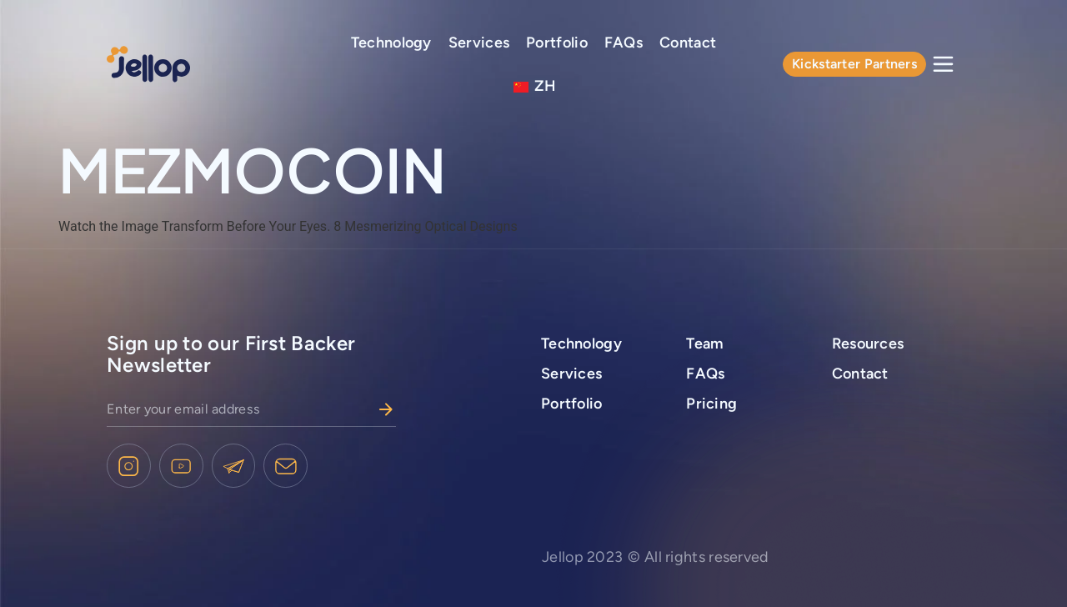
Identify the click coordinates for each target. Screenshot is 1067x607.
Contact (687, 42)
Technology (391, 42)
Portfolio (557, 42)
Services (478, 42)
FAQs (623, 42)
